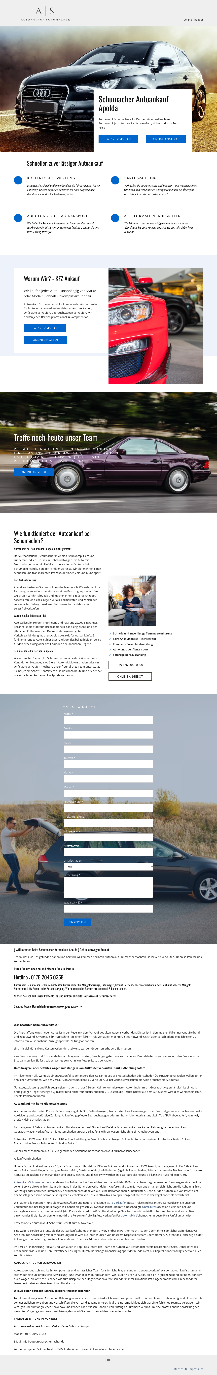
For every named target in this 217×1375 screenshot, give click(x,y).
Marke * (69, 772)
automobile (128, 1215)
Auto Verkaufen (117, 1203)
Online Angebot (193, 19)
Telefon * (69, 758)
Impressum (195, 1369)
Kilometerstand (73, 831)
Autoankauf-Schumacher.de (31, 1182)
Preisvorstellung (74, 816)
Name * (68, 714)
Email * (68, 728)
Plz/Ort (68, 743)
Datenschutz (180, 1369)
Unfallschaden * (74, 860)
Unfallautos (149, 1207)
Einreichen (77, 922)
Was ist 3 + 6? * (73, 902)
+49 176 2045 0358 (118, 139)
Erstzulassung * (73, 802)
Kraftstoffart (71, 846)
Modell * (69, 787)
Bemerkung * (72, 875)
